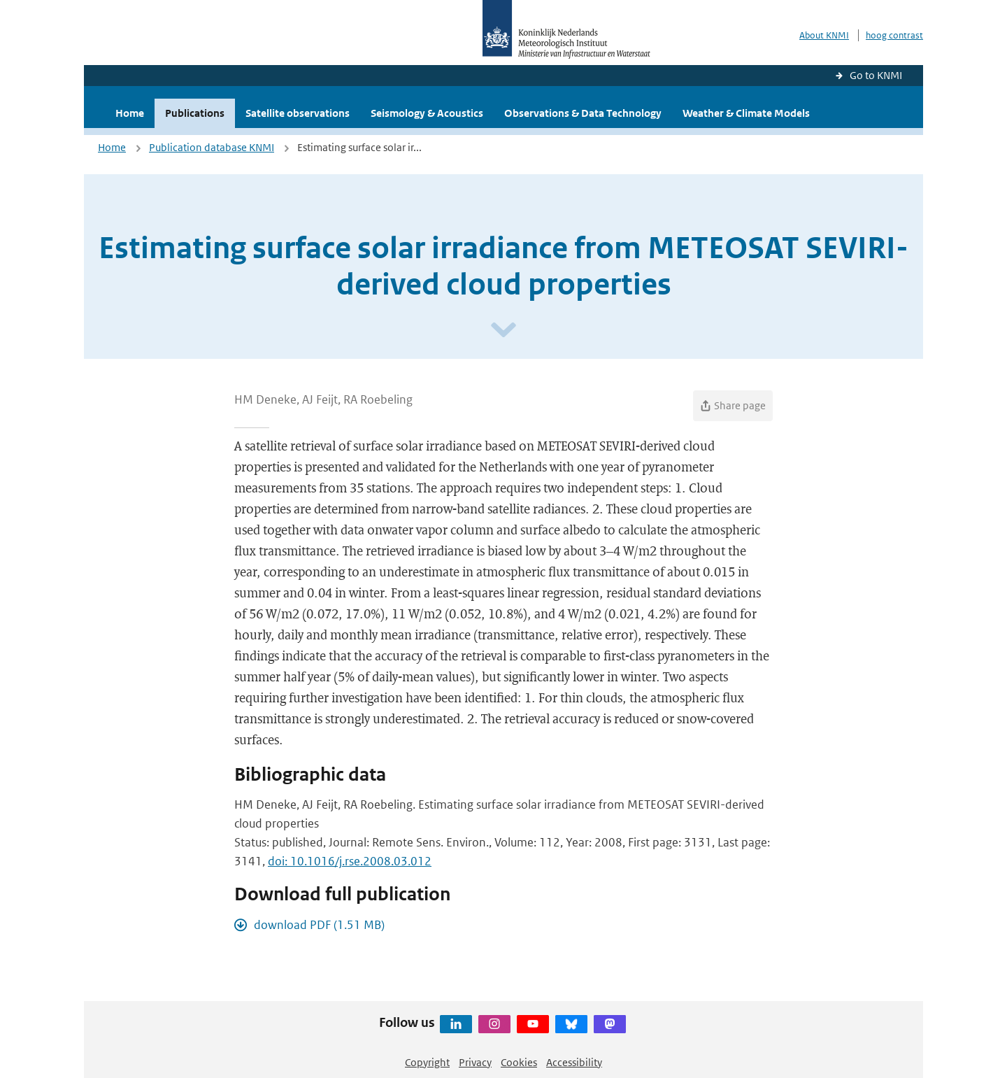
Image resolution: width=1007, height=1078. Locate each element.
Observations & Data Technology (583, 113)
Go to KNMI (876, 75)
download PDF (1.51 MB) (319, 924)
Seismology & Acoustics (427, 113)
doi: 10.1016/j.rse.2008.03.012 (349, 861)
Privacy (475, 1062)
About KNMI (824, 35)
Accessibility (574, 1062)
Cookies (519, 1062)
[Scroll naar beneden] (503, 330)
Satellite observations (297, 113)
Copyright (427, 1062)
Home (129, 113)
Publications (194, 113)
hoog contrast (894, 35)
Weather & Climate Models (746, 113)
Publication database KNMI (211, 147)
